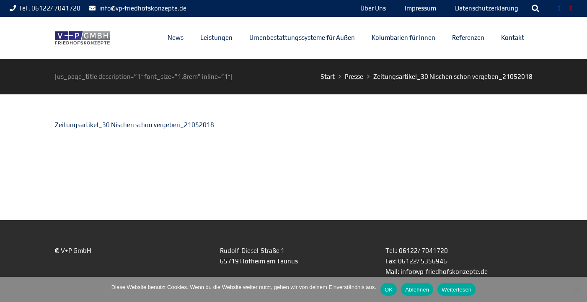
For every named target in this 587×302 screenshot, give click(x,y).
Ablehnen (417, 289)
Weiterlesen (456, 289)
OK (389, 289)
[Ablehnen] (576, 289)
